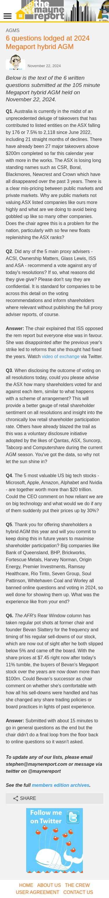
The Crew (77, 885)
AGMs (12, 30)
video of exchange (61, 356)
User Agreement (37, 892)
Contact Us (78, 892)
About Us (49, 885)
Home (26, 885)
